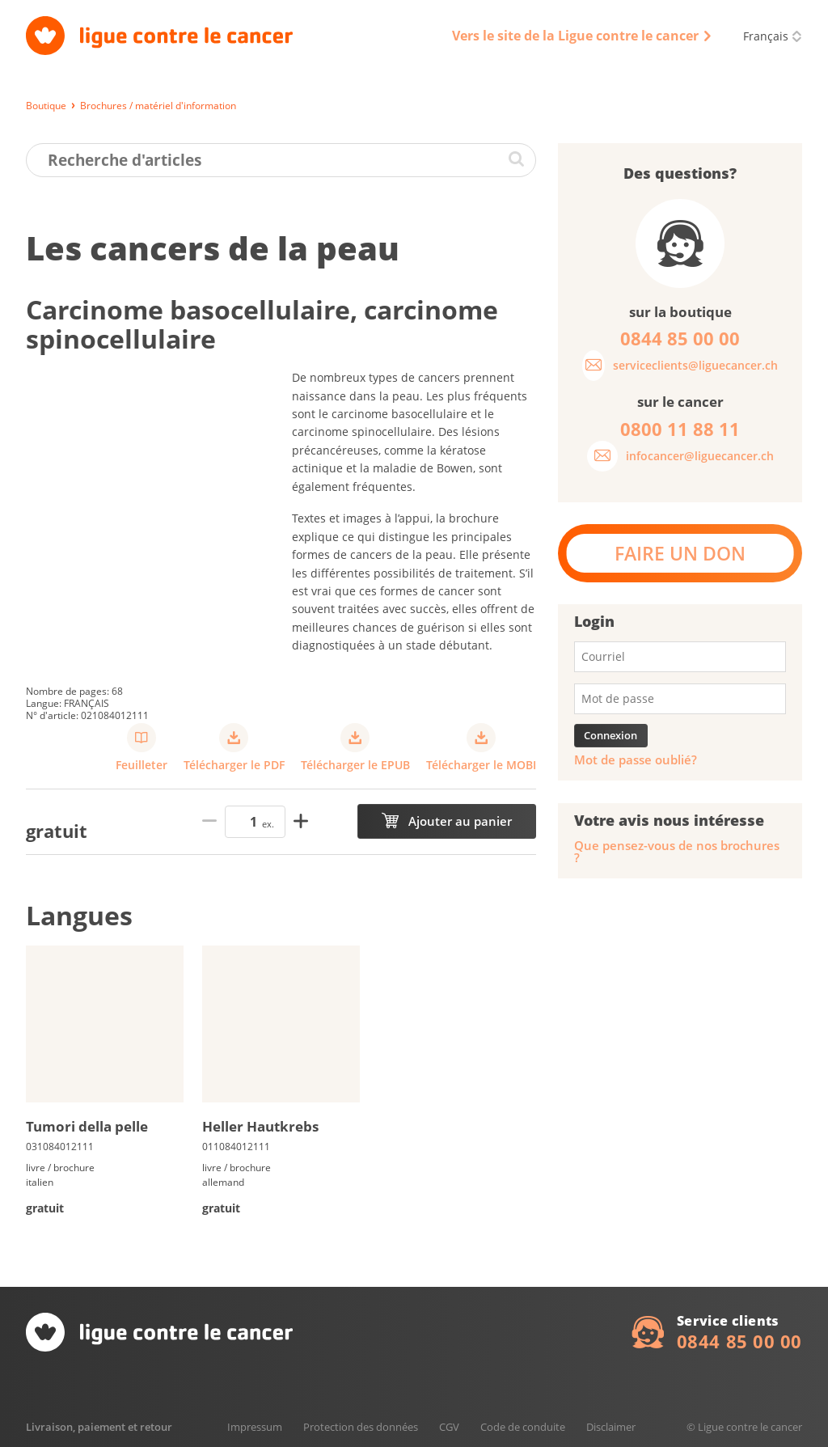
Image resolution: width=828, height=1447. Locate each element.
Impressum (254, 1426)
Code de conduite (522, 1426)
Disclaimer (611, 1426)
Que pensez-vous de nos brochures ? (676, 852)
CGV (449, 1426)
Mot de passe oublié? (635, 760)
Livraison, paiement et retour (99, 1426)
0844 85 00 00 (739, 1341)
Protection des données (360, 1426)
